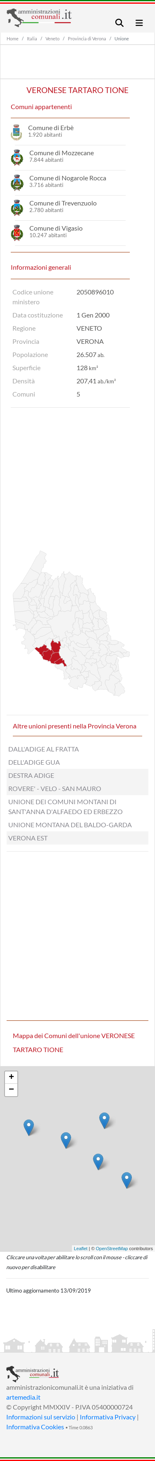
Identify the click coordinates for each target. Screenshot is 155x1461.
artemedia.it (23, 1397)
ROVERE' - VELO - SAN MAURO (54, 788)
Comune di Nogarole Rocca (67, 178)
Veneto (52, 38)
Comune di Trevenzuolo (63, 203)
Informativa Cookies (35, 1427)
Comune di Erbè (51, 127)
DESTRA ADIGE (31, 775)
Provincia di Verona (87, 38)
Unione (121, 38)
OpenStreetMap (112, 1248)
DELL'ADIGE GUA (34, 762)
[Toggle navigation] (119, 22)
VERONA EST (28, 838)
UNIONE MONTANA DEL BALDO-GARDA (70, 825)
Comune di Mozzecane (61, 152)
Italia (32, 38)
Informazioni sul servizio (40, 1417)
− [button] (11, 1090)
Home (13, 38)
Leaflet (81, 1248)
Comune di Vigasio (56, 228)
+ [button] (11, 1077)
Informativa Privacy (108, 1417)
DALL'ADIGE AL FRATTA (43, 749)
